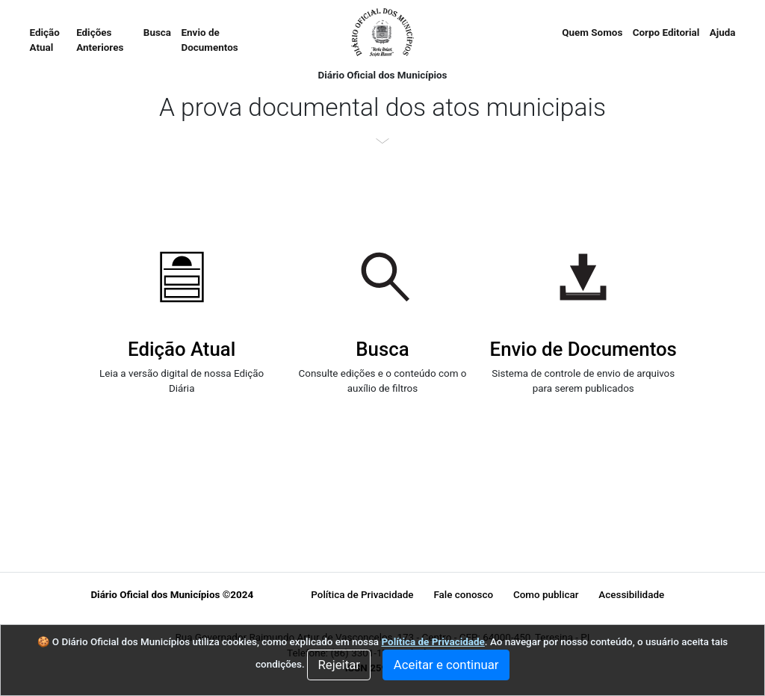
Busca (157, 32)
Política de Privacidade (362, 594)
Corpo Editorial (666, 32)
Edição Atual (50, 40)
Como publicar (546, 594)
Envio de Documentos (210, 40)
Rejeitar (339, 664)
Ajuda (723, 32)
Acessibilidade (631, 594)
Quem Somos (592, 32)
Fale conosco (463, 594)
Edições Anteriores (99, 40)
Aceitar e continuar (446, 664)
